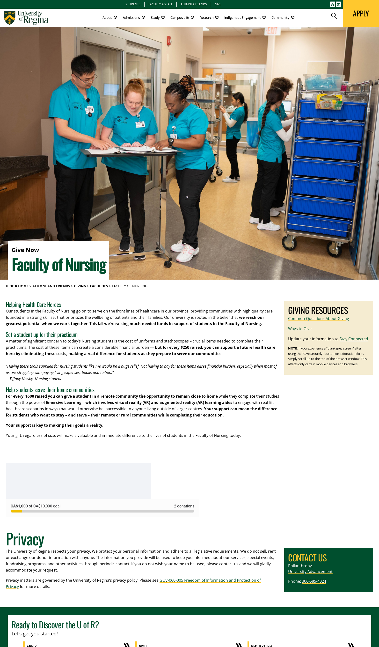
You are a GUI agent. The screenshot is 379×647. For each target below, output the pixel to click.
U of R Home (17, 286)
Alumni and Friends (51, 286)
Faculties (99, 286)
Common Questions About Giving (318, 318)
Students (132, 4)
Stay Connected (354, 339)
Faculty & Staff (160, 4)
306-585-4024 (314, 581)
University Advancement (310, 571)
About (107, 17)
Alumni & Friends (194, 4)
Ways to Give (300, 328)
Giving (80, 286)
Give (218, 4)
